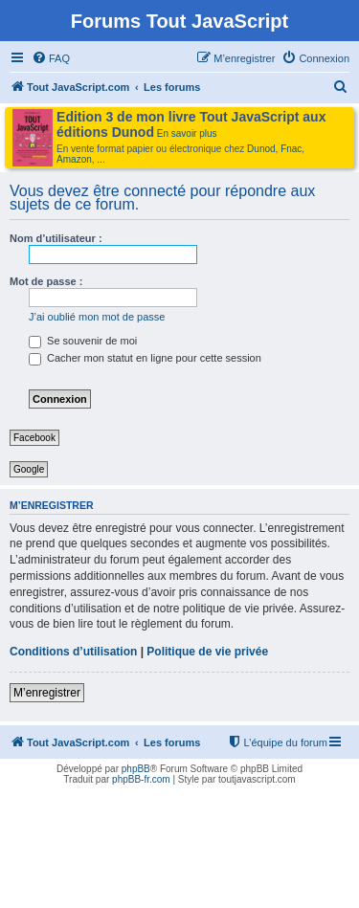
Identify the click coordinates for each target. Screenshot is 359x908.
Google (28, 469)
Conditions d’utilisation (73, 651)
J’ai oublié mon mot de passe (97, 316)
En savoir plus (187, 133)
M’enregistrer (46, 692)
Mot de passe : (46, 281)
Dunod (261, 149)
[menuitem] (51, 58)
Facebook (34, 437)
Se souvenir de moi (83, 340)
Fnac (291, 149)
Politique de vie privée (207, 651)
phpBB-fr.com (141, 779)
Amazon (74, 159)
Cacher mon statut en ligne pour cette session (145, 358)
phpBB (136, 769)
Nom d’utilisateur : (56, 238)
